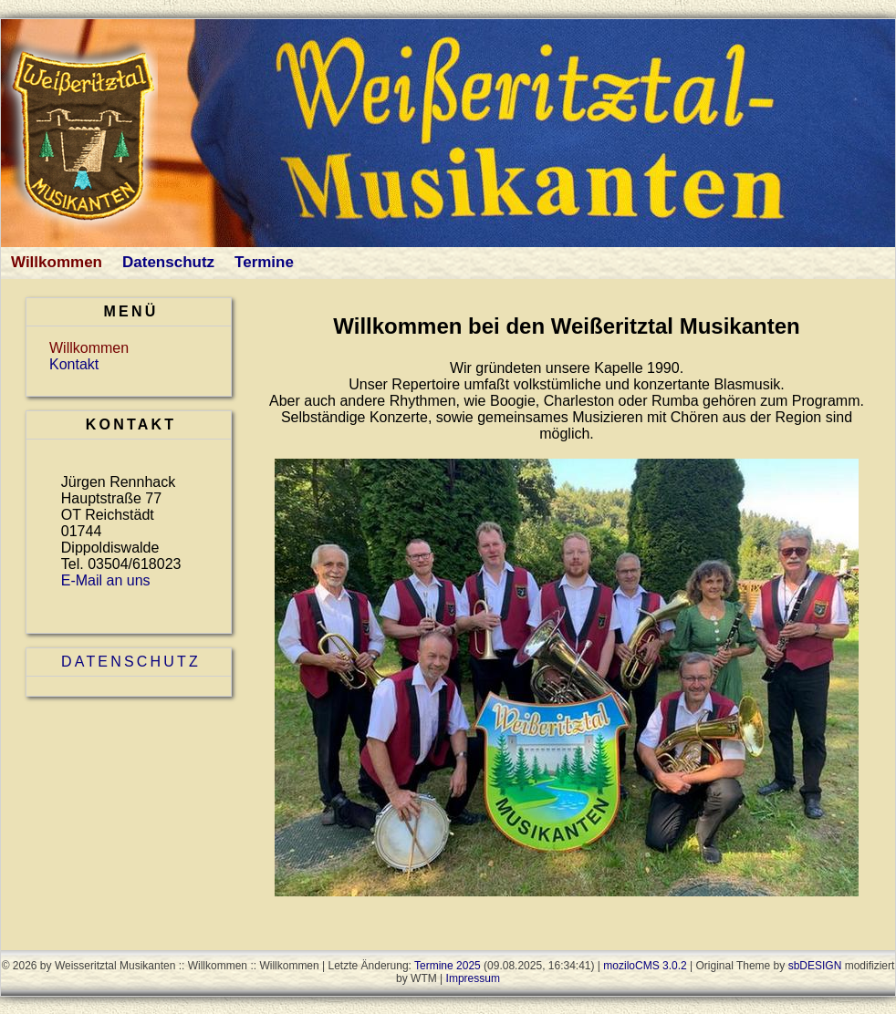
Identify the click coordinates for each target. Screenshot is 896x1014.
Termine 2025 (447, 965)
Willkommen (56, 262)
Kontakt (74, 364)
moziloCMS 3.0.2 (644, 965)
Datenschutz (168, 262)
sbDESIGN (815, 965)
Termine (264, 262)
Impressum (473, 978)
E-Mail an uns (106, 580)
